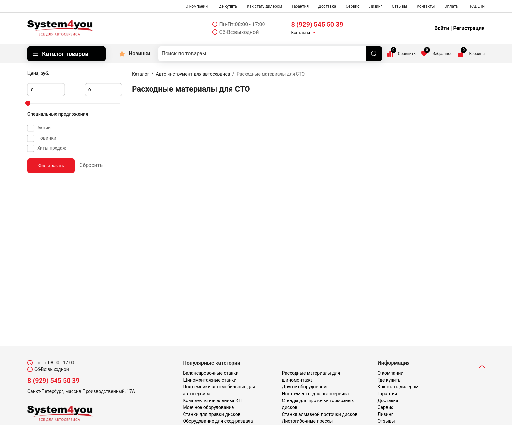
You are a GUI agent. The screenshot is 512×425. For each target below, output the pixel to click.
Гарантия (300, 6)
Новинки (139, 53)
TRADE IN (476, 6)
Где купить (227, 6)
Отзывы (399, 6)
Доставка (327, 6)
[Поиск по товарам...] (270, 53)
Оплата (451, 6)
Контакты (426, 6)
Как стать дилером (264, 6)
